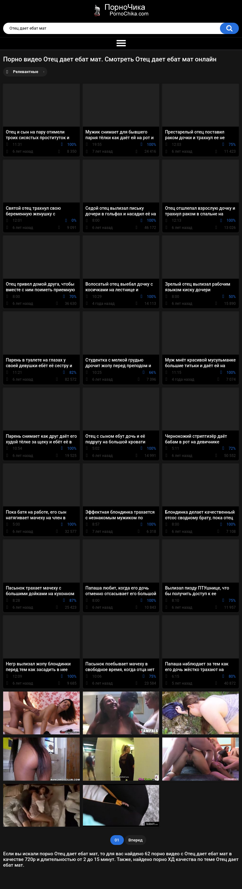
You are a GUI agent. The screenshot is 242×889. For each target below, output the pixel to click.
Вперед (136, 840)
